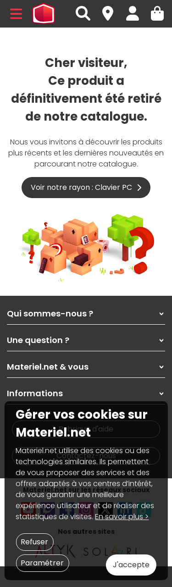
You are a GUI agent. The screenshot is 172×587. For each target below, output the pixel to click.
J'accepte (131, 564)
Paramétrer (42, 563)
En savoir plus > (122, 516)
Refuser (34, 542)
